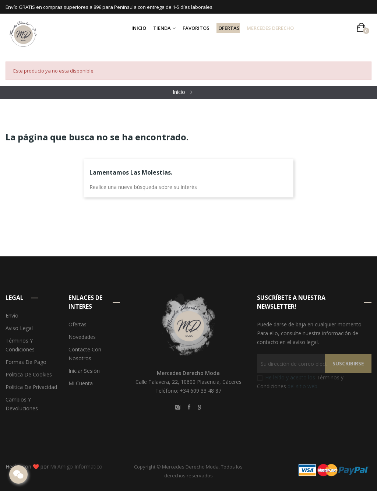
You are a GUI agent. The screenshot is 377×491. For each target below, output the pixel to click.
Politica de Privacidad (31, 386)
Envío (12, 315)
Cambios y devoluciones (22, 404)
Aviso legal (19, 328)
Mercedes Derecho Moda (190, 466)
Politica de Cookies (29, 374)
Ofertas (77, 324)
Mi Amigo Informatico (76, 466)
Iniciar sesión (84, 370)
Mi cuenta (80, 383)
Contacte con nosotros (84, 354)
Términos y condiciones (20, 345)
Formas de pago (26, 361)
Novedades (82, 336)
